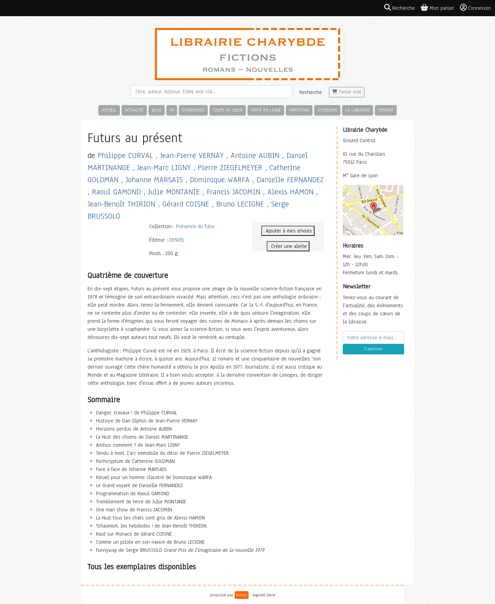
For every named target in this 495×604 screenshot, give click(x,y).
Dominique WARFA (220, 179)
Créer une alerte (288, 246)
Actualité (134, 110)
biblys (241, 595)
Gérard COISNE (185, 204)
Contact (385, 110)
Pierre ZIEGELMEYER (230, 167)
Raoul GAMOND (116, 192)
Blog (156, 110)
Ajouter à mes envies (288, 230)
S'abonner (373, 349)
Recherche (310, 92)
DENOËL (177, 239)
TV (172, 110)
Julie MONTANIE (174, 192)
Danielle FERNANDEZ (290, 179)
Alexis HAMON (290, 192)
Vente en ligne (266, 110)
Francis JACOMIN (233, 192)
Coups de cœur (227, 110)
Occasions (327, 110)
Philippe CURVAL (125, 155)
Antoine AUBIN (255, 155)
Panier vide (346, 92)
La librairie (357, 110)
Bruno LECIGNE (240, 204)
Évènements (193, 110)
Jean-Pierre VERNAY (192, 155)
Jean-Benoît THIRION (121, 204)
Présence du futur (195, 226)
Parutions (299, 110)
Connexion (475, 7)
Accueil (109, 110)
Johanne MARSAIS (154, 179)
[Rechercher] (211, 91)
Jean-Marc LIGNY (164, 167)
